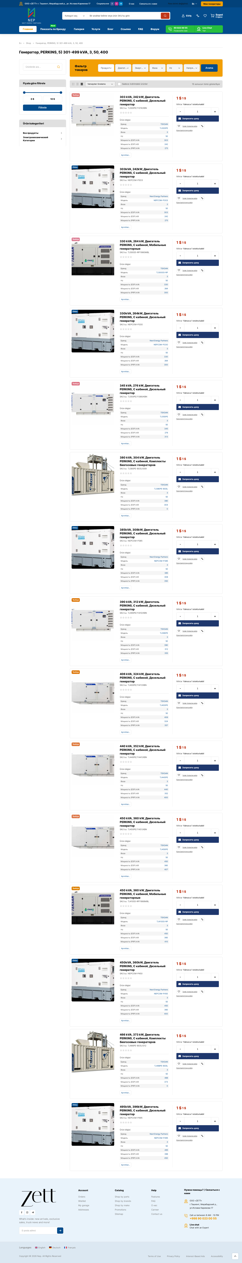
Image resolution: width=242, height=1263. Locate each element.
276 (166, 433)
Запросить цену (188, 118)
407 (166, 869)
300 (166, 292)
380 (166, 501)
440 (166, 789)
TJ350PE (164, 416)
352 (166, 793)
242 (166, 144)
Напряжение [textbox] (191, 68)
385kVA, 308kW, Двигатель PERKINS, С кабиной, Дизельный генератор (142, 533)
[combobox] (74, 15)
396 (166, 1154)
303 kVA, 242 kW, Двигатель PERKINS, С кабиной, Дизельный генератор (142, 100)
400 (166, 797)
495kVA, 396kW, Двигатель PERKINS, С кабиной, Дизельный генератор (142, 1110)
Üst (235, 1256)
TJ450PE (164, 849)
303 (166, 140)
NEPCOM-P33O (161, 344)
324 (166, 721)
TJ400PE (164, 705)
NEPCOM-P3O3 (161, 200)
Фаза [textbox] (154, 68)
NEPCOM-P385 (161, 561)
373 (166, 1082)
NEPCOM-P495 (161, 1138)
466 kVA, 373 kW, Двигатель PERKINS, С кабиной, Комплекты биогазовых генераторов (143, 1038)
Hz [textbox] (170, 68)
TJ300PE (164, 128)
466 (166, 1078)
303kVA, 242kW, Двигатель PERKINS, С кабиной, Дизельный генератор (142, 172)
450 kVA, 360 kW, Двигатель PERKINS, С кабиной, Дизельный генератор (142, 822)
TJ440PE (164, 777)
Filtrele (43, 107)
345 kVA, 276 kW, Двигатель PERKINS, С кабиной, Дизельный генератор (142, 389)
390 (166, 645)
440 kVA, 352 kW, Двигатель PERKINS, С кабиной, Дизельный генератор (142, 750)
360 (166, 865)
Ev (20, 43)
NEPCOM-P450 (161, 993)
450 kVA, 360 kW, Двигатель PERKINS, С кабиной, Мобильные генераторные (143, 894)
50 (167, 136)
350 (166, 581)
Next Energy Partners (159, 196)
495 (166, 1150)
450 (166, 861)
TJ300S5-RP (162, 272)
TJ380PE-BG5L (161, 489)
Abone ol (60, 1230)
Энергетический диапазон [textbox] (139, 68)
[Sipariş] (100, 84)
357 (166, 725)
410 (166, 941)
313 (166, 437)
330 (166, 284)
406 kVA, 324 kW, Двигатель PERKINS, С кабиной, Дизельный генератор (142, 677)
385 (166, 573)
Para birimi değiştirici (178, 3)
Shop (28, 43)
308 (166, 577)
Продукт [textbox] (105, 68)
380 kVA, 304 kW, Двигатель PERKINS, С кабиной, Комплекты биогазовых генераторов (143, 461)
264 (166, 288)
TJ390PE (164, 633)
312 (166, 649)
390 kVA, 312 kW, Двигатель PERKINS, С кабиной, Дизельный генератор (142, 605)
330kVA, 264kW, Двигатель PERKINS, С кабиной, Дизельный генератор (142, 317)
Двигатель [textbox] (122, 68)
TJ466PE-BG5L (161, 1066)
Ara (58, 67)
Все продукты (30, 133)
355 (166, 653)
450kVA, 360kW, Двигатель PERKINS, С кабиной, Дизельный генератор (142, 966)
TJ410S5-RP (162, 921)
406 (166, 717)
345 (166, 428)
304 (166, 505)
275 (166, 148)
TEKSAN (164, 124)
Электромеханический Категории (35, 139)
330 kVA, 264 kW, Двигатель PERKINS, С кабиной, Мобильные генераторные (143, 245)
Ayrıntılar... (125, 155)
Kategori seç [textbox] (71, 15)
